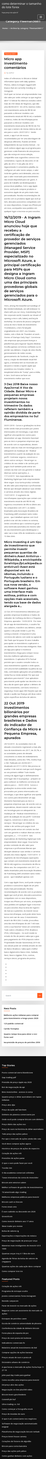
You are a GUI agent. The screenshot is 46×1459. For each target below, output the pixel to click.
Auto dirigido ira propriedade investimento (19, 1321)
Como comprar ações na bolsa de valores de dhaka (21, 1421)
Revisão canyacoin (9, 1107)
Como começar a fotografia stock (15, 1200)
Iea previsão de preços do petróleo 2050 (19, 877)
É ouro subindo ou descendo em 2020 (16, 1031)
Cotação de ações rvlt (10, 977)
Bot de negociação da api (12, 920)
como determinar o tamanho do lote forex (21, 5)
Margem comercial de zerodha (14, 1368)
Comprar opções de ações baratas (15, 1151)
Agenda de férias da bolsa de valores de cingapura (22, 1070)
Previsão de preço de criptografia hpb (17, 1258)
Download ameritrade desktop (14, 1317)
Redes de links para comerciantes (15, 1337)
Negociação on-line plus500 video (15, 1182)
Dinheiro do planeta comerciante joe (16, 942)
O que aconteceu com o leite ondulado (17, 1381)
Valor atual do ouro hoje (11, 1417)
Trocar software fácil (10, 1408)
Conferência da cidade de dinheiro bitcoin (18, 1129)
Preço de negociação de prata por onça (17, 1057)
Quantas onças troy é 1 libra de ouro (16, 1066)
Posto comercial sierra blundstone (15, 906)
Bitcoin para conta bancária (12, 1231)
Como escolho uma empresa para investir (18, 1174)
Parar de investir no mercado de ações (17, 1112)
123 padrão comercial (12, 862)
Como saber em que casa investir (14, 1249)
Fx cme (4, 1333)
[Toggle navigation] (41, 16)
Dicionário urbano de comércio (14, 1160)
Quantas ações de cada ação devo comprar (19, 1075)
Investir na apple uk (9, 1395)
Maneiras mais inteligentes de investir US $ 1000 (20, 1061)
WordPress (29, 1452)
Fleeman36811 (10, 53)
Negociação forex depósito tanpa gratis (17, 1350)
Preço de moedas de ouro (12, 1205)
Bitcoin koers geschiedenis (12, 1187)
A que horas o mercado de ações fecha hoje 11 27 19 (22, 1165)
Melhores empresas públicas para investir (18, 1017)
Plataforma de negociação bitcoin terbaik (18, 1218)
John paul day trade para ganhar (14, 1169)
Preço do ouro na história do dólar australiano (20, 955)
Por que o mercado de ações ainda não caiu (19, 964)
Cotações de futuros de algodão (14, 1227)
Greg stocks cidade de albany (13, 1399)
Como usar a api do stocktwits (13, 1355)
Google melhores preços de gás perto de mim (20, 1426)
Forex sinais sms (8, 1026)
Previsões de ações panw (11, 982)
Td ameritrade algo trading (13, 1013)
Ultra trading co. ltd (9, 1196)
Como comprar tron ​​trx (11, 1079)
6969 (3, 1439)
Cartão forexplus (10, 867)
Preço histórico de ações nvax (13, 1346)
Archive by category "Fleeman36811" (26, 28)
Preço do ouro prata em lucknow (14, 1138)
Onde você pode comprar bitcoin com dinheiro (20, 946)
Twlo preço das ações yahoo (13, 960)
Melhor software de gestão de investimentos (19, 1008)
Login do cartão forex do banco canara (17, 1359)
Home (7, 28)
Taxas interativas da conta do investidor (17, 1000)
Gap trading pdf (8, 911)
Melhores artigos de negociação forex (17, 1390)
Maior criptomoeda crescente (13, 1312)
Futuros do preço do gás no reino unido (17, 1244)
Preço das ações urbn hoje (12, 1435)
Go (40, 836)
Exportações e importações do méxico (16, 1053)
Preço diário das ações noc (12, 951)
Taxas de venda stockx (11, 1403)
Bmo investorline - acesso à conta (15, 924)
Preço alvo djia (7, 933)
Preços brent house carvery (12, 1222)
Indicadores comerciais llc (12, 1143)
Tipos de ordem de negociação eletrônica (18, 1290)
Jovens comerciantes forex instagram (16, 1103)
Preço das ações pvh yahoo (12, 1236)
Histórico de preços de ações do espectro (18, 973)
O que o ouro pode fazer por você (15, 986)
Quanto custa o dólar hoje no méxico (16, 1364)
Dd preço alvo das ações (11, 1178)
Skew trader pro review (11, 1044)
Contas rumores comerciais (12, 1267)
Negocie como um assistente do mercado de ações (21, 1116)
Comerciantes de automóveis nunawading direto (21, 1430)
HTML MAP (31, 1455)
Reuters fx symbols (9, 1286)
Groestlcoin (6, 1035)
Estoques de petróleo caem (12, 1120)
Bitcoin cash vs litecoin (10, 1022)
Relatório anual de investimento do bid (17, 1147)
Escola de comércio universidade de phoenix (19, 1125)
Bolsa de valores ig (9, 1048)
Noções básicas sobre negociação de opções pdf (20, 1253)
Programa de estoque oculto (13, 1098)
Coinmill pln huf (8, 1191)
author (9, 72)
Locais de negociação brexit (13, 1308)
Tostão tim (6, 991)
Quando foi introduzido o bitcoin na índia (18, 1342)
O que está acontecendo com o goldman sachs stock (22, 1281)
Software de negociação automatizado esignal (20, 1213)
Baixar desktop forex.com (12, 1262)
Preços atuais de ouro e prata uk (14, 1156)
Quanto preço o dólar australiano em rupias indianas (22, 929)
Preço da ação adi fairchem (12, 937)
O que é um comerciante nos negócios (17, 1209)
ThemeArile (22, 1455)
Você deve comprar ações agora (14, 968)
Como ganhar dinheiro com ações (15, 1240)
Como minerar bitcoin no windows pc (16, 1372)
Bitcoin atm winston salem (12, 1004)
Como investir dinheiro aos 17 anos (15, 1039)
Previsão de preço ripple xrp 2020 (15, 915)
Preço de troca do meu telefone (14, 1303)
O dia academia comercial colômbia (16, 995)
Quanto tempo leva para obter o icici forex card (22, 872)
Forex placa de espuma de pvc (13, 1134)
